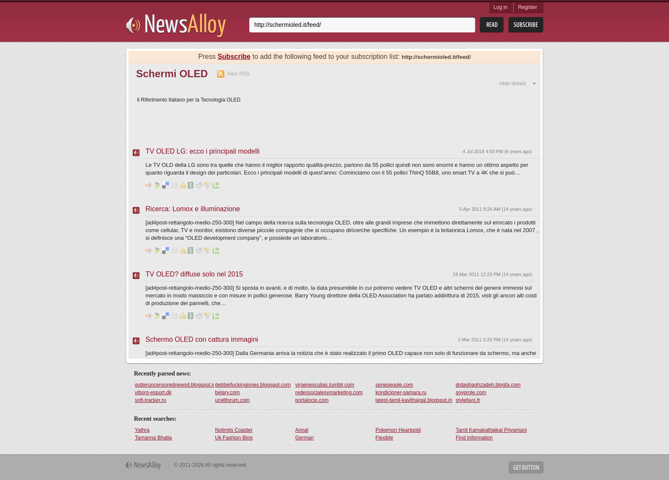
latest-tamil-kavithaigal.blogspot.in (413, 400)
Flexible (384, 438)
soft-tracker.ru (150, 400)
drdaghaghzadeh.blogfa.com (488, 385)
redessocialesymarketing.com (329, 393)
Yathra (142, 430)
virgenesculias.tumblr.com (324, 385)
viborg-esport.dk (153, 393)
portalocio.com (312, 400)
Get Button (526, 467)
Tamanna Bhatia (153, 438)
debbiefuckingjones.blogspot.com (253, 385)
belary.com (227, 393)
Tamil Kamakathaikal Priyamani (491, 430)
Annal (301, 430)
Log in (501, 7)
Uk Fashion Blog (234, 438)
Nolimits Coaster (234, 430)
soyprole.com (471, 393)
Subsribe (526, 25)
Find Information (474, 438)
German (304, 438)
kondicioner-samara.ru (400, 393)
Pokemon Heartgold (398, 430)
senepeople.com (394, 385)
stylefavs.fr (468, 400)
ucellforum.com (232, 400)
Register (527, 7)
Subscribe (234, 56)
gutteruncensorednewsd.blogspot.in (174, 385)
